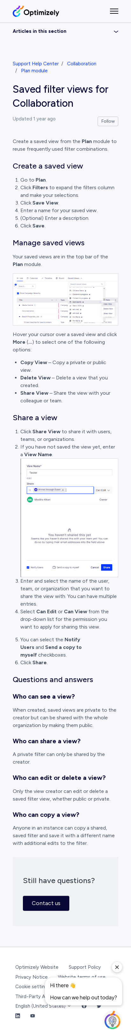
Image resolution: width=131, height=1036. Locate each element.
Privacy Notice (31, 977)
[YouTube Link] (32, 1016)
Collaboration (81, 64)
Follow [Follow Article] (108, 121)
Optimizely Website (37, 967)
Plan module (34, 71)
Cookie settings (32, 986)
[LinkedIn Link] (17, 1016)
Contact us (46, 903)
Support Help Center (36, 64)
